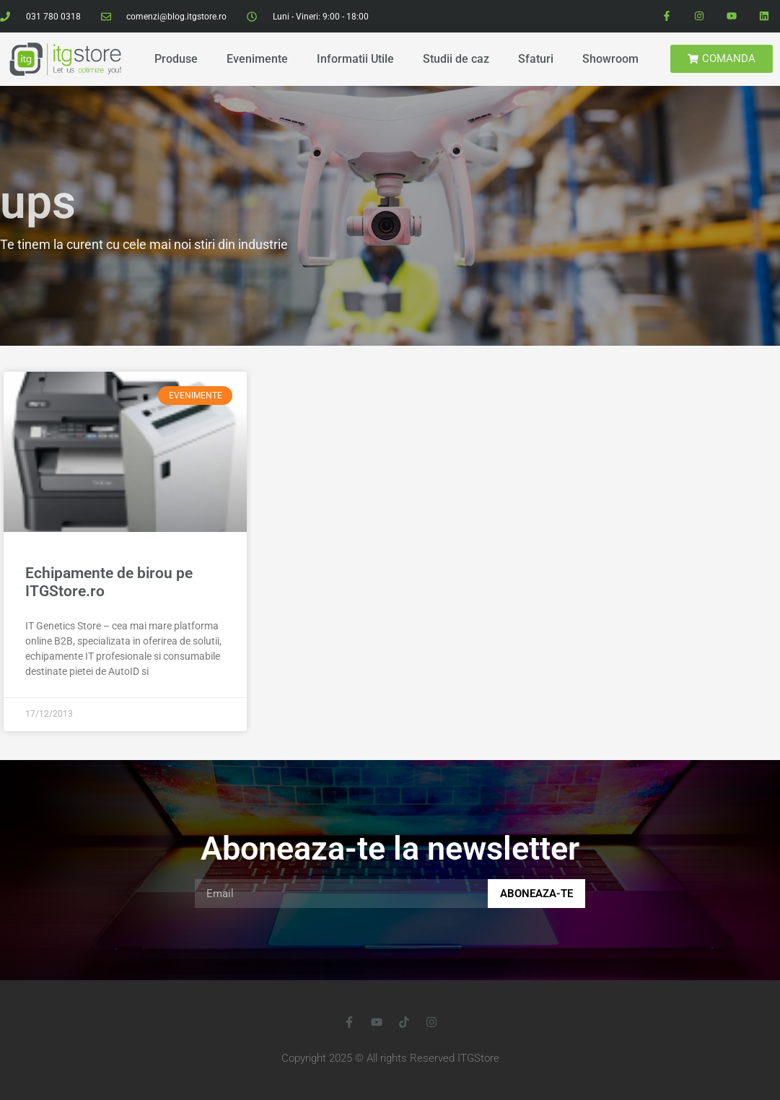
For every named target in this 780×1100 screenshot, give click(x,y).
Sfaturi (535, 59)
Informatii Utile (355, 59)
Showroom (610, 59)
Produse (176, 59)
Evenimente (257, 59)
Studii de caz (456, 59)
